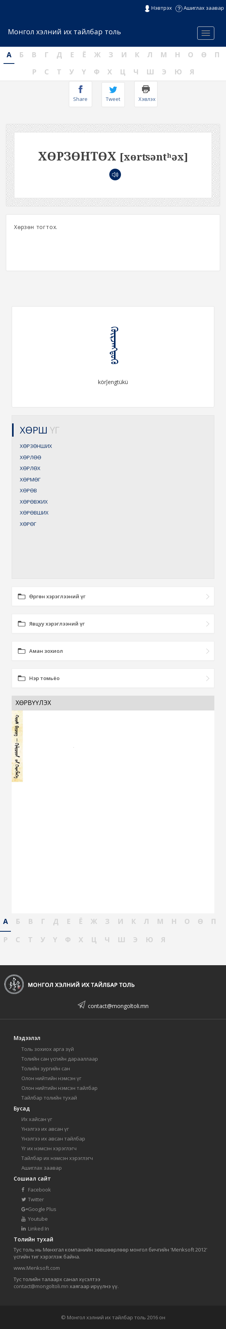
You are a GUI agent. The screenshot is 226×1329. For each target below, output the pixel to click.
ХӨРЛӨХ (30, 468)
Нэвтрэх (158, 8)
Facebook (36, 1189)
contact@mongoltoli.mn (118, 1006)
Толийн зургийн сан (45, 1068)
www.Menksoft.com (37, 1267)
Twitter (32, 1199)
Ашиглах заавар (199, 7)
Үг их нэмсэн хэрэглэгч (49, 1148)
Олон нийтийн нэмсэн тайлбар (59, 1087)
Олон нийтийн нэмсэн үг (51, 1078)
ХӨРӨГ (28, 523)
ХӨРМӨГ (30, 479)
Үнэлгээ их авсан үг (45, 1128)
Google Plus (38, 1209)
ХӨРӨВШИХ (34, 512)
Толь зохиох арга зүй (47, 1048)
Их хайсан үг (36, 1119)
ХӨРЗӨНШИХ (36, 445)
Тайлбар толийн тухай (49, 1097)
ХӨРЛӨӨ (30, 457)
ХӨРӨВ (28, 490)
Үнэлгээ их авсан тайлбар (53, 1138)
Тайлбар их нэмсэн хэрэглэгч (57, 1158)
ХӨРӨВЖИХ (34, 501)
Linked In (35, 1228)
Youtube (34, 1218)
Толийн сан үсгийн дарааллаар (59, 1058)
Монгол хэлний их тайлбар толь (64, 31)
